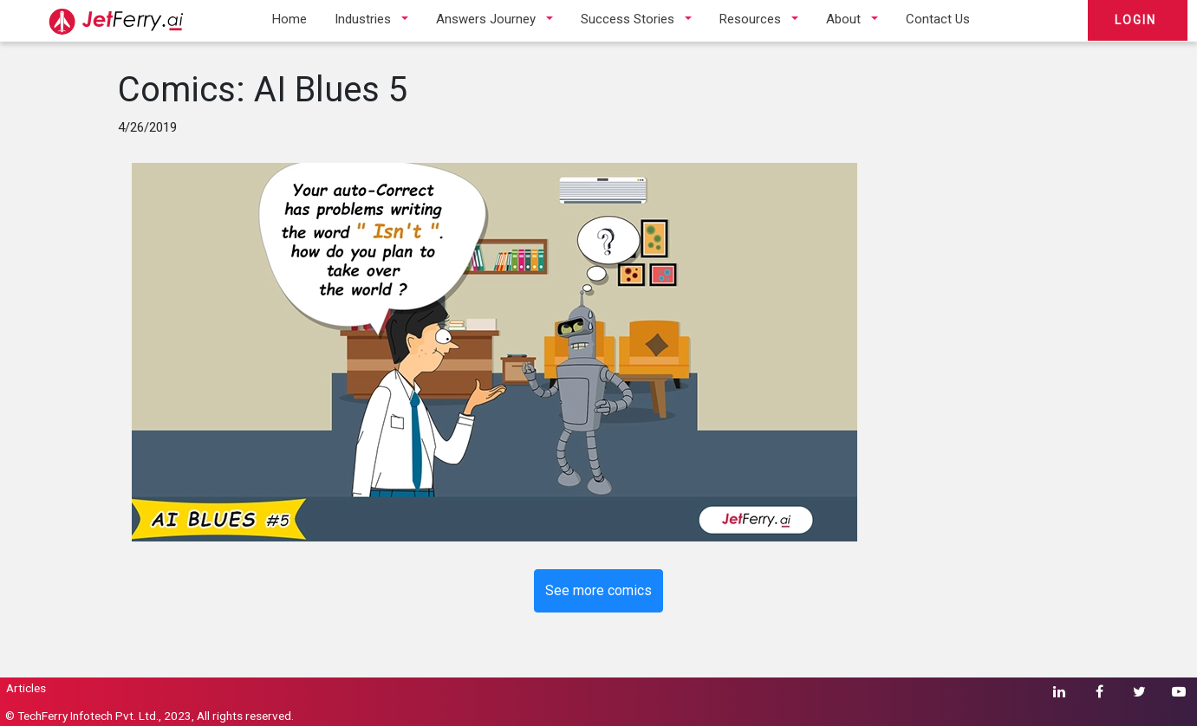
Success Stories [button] (627, 19)
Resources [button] (750, 19)
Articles (26, 688)
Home (289, 19)
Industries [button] (363, 19)
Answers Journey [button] (486, 19)
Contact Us (938, 19)
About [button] (843, 19)
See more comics (598, 590)
